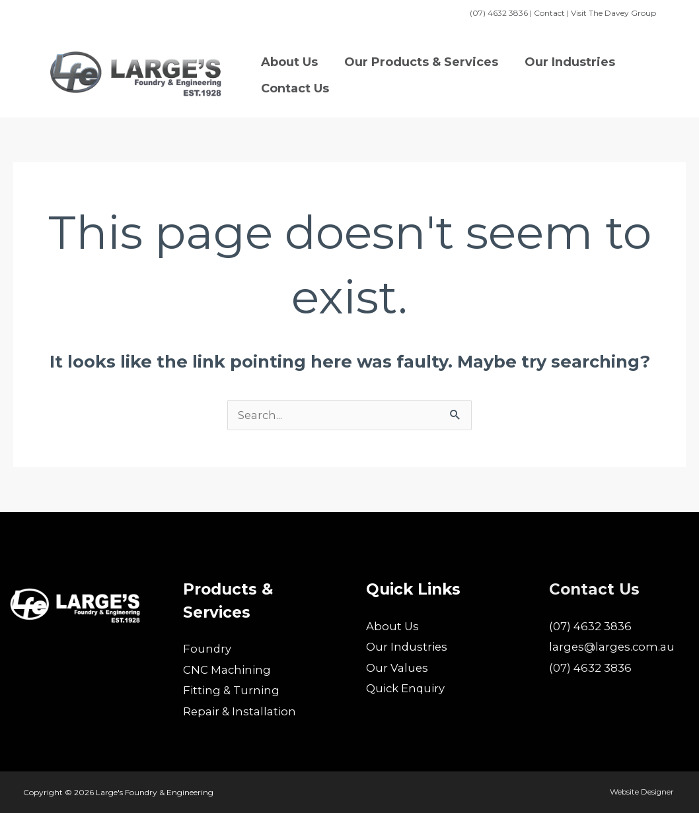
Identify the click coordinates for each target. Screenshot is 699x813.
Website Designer (642, 792)
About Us (393, 626)
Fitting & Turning (231, 690)
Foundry (207, 648)
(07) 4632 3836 (590, 626)
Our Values (397, 667)
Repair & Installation (240, 711)
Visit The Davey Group (613, 13)
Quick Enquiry (406, 688)
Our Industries (407, 646)
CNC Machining (228, 669)
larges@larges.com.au (613, 646)
